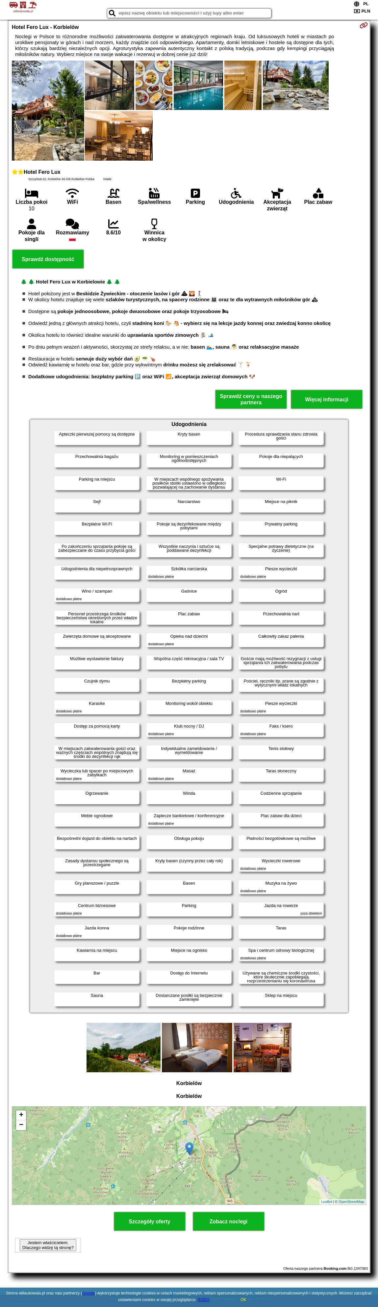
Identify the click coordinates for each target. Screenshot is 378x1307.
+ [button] (21, 1115)
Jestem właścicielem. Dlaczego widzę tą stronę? (48, 1245)
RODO (204, 1299)
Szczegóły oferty (149, 1221)
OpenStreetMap (351, 1202)
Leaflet (326, 1202)
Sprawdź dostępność (48, 259)
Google (88, 1293)
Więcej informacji (326, 399)
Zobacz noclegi (229, 1221)
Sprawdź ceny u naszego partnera (251, 399)
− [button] (21, 1125)
